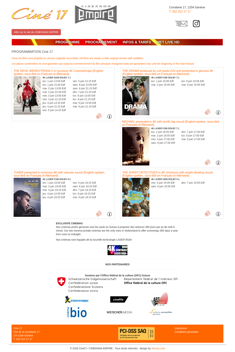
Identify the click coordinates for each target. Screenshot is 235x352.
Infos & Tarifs (137, 42)
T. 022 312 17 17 (180, 11)
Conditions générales (186, 331)
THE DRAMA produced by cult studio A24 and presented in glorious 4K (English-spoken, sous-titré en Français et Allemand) (167, 72)
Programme (67, 42)
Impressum (181, 328)
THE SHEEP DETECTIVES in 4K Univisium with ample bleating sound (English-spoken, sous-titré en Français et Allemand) (167, 174)
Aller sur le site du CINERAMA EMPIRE (36, 32)
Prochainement (101, 42)
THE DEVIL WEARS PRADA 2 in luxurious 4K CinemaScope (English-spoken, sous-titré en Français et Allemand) (59, 72)
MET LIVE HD (168, 42)
